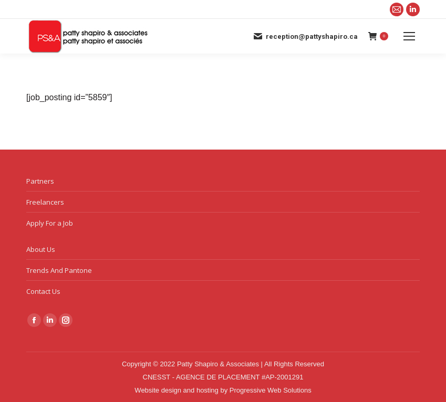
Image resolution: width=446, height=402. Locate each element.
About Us (40, 249)
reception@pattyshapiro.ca (305, 36)
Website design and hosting (176, 390)
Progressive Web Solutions (271, 390)
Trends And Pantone (59, 270)
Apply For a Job (49, 223)
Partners (40, 181)
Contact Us (43, 291)
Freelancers (45, 202)
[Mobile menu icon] (409, 36)
